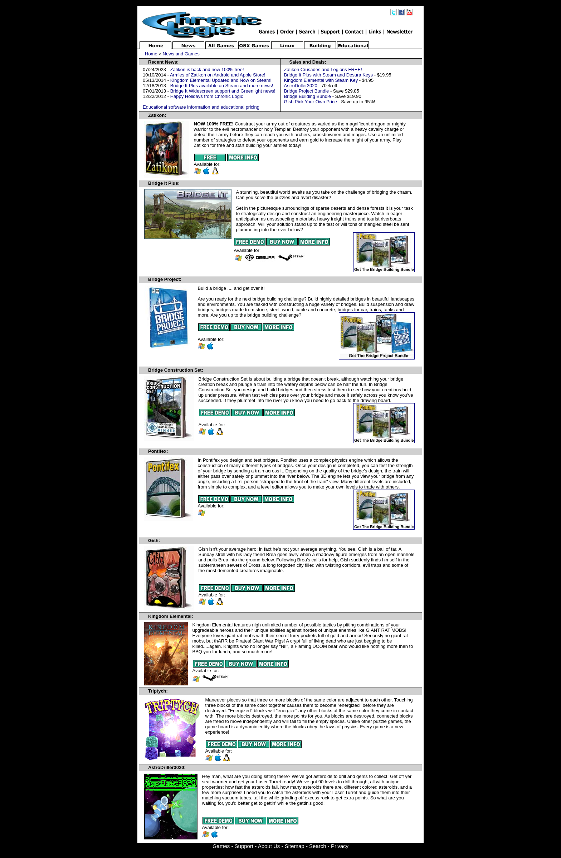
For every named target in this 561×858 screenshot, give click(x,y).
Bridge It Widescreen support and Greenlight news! (222, 91)
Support (244, 846)
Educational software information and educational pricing (201, 107)
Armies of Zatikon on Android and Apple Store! (217, 75)
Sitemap (294, 846)
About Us (269, 846)
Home (151, 53)
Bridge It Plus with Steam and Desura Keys (328, 75)
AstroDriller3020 (300, 85)
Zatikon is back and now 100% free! (207, 69)
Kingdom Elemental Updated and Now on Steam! (221, 80)
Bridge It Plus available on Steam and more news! (221, 85)
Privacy (339, 846)
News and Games (181, 53)
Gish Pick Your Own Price (310, 101)
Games (221, 846)
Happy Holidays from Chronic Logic (206, 96)
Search (317, 846)
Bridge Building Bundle (307, 96)
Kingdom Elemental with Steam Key (321, 80)
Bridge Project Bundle (306, 91)
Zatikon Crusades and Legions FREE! (323, 69)
